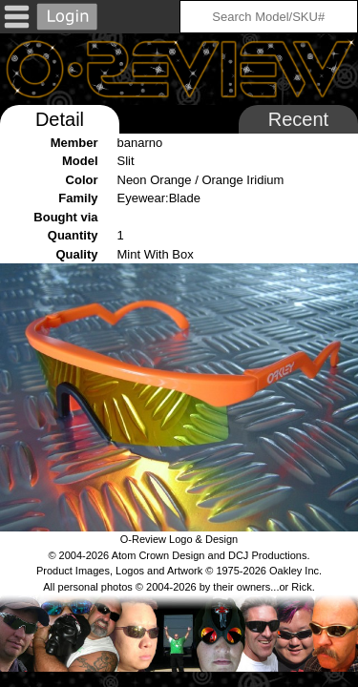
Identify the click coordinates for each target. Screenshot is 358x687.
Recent (298, 119)
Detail (59, 119)
